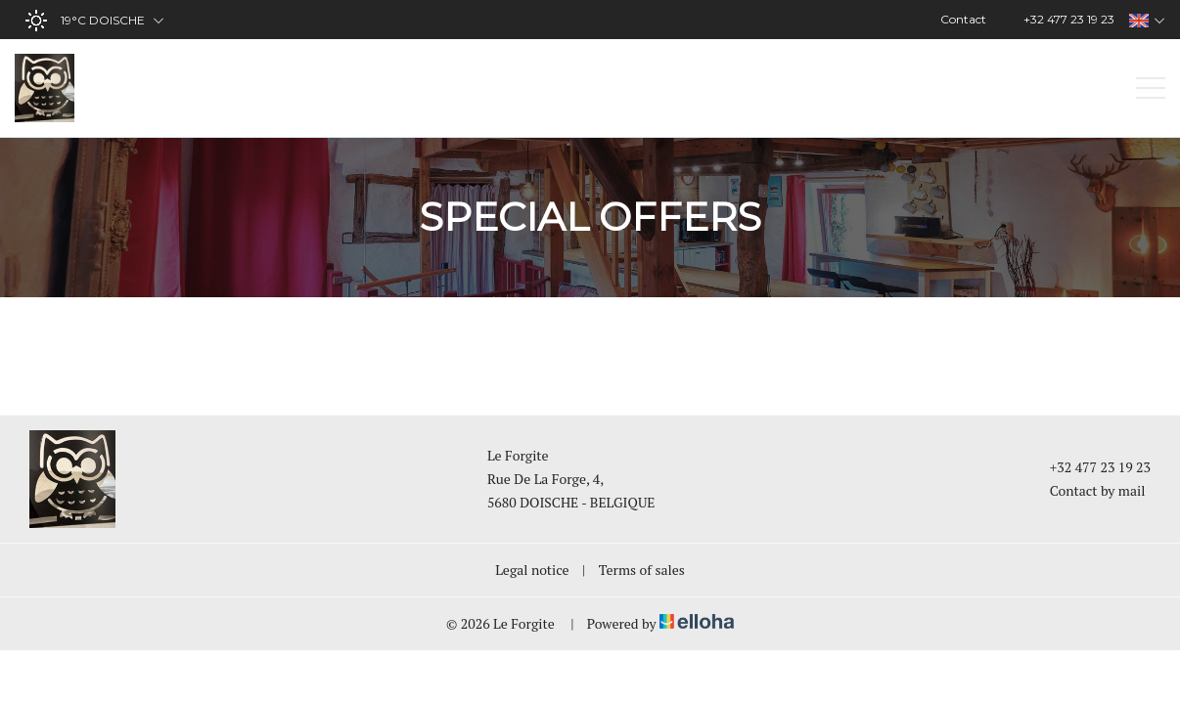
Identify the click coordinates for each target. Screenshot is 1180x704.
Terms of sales (642, 569)
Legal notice (531, 569)
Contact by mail (1086, 490)
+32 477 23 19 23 (1089, 467)
